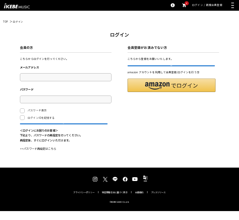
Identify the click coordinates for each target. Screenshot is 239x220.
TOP (5, 21)
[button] (172, 94)
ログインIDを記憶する (41, 118)
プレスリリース (158, 201)
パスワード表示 (33, 110)
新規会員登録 (214, 5)
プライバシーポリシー (83, 201)
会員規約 (139, 201)
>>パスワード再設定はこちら (38, 157)
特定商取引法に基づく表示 (115, 201)
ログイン (197, 5)
